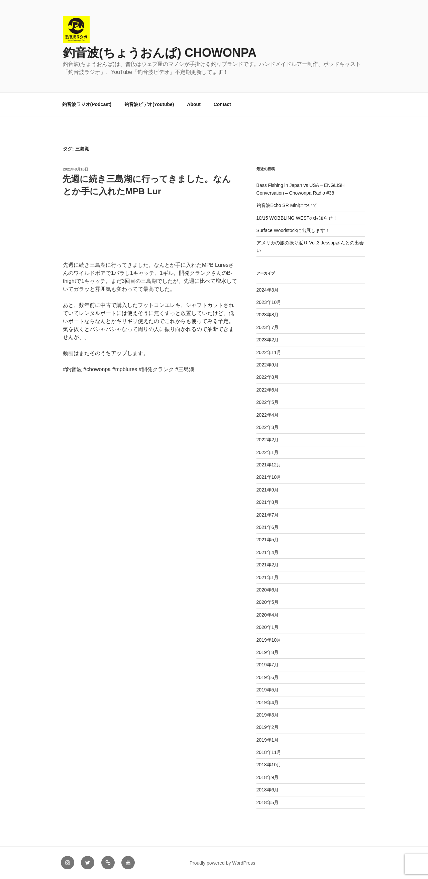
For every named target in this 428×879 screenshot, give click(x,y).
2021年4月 (267, 552)
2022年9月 (267, 364)
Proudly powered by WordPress (222, 863)
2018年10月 (269, 764)
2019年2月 (267, 727)
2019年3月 (267, 715)
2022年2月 (267, 439)
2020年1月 (267, 627)
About (193, 104)
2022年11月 (269, 352)
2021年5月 (267, 539)
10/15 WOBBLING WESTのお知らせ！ (297, 218)
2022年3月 (267, 427)
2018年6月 (267, 789)
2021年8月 (267, 502)
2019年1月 (267, 740)
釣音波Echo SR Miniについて (287, 205)
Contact (222, 104)
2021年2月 (267, 564)
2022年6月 (267, 390)
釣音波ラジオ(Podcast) (87, 104)
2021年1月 (267, 577)
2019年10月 (269, 640)
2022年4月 (267, 415)
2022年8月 (267, 377)
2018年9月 (267, 777)
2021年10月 (269, 477)
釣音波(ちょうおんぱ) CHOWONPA (159, 53)
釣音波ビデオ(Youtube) (149, 104)
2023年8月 (267, 314)
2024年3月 (267, 290)
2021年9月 (267, 489)
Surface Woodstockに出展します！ (293, 230)
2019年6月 (267, 677)
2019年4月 (267, 702)
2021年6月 (267, 527)
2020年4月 (267, 615)
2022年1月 (267, 452)
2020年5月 (267, 602)
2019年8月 (267, 652)
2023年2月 (267, 339)
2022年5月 (267, 402)
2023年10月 (269, 302)
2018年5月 (267, 802)
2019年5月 (267, 689)
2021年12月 (269, 464)
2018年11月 (269, 752)
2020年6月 (267, 589)
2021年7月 (267, 515)
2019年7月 (267, 664)
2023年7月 (267, 327)
